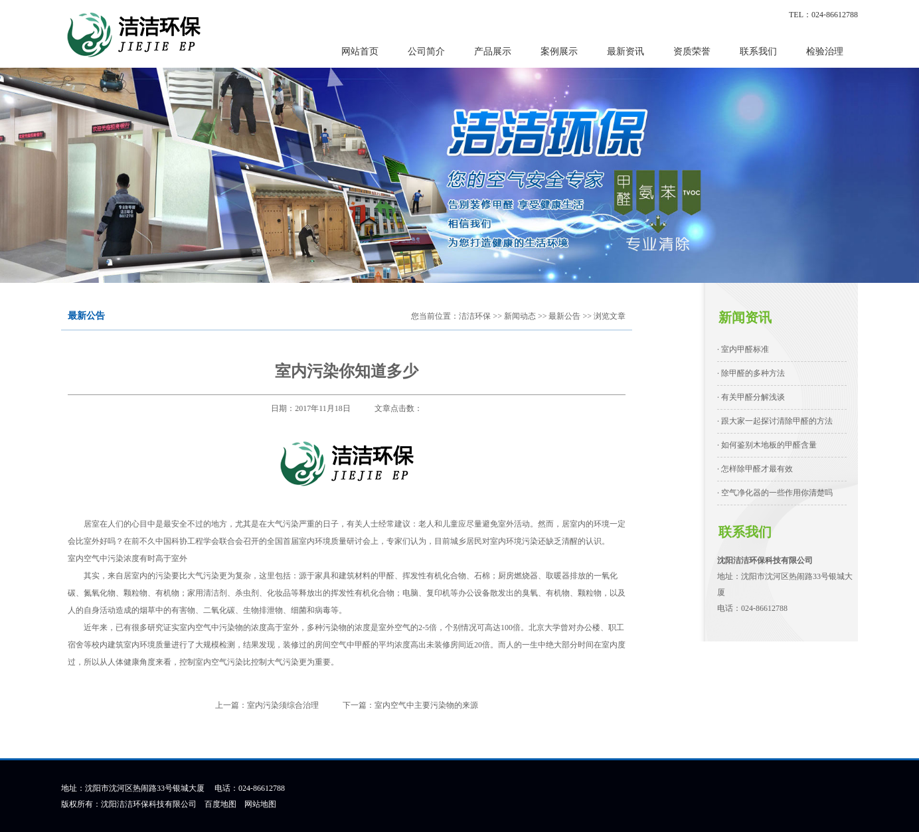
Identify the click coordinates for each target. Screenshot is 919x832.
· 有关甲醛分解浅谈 (751, 397)
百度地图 (220, 804)
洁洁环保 (475, 316)
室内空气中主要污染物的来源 (426, 705)
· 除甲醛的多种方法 (751, 373)
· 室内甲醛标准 (743, 349)
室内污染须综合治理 (283, 705)
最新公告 (564, 316)
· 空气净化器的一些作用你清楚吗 (775, 492)
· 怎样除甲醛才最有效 (755, 468)
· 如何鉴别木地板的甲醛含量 (767, 445)
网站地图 (260, 804)
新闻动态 (520, 316)
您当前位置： (435, 316)
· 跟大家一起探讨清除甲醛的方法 (775, 421)
